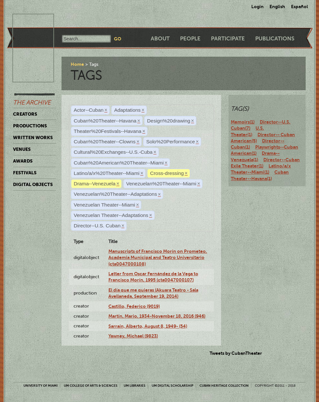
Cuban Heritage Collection (224, 385)
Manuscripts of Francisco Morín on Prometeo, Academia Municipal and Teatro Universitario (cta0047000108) (157, 257)
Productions (30, 125)
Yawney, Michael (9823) (133, 335)
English (277, 6)
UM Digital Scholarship (172, 385)
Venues (22, 149)
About (160, 39)
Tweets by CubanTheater (236, 353)
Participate (228, 39)
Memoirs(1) (243, 121)
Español (299, 6)
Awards (23, 161)
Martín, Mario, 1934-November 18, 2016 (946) (156, 316)
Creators (25, 114)
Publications (274, 39)
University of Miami (40, 385)
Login (257, 6)
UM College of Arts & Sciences (91, 385)
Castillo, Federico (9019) (134, 306)
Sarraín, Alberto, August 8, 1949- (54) (147, 326)
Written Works (33, 137)
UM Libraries (135, 385)
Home (77, 64)
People (190, 39)
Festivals (24, 172)
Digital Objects (33, 184)
